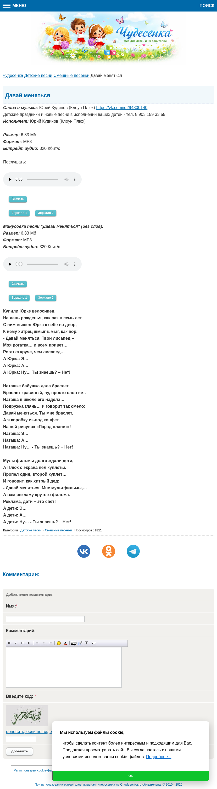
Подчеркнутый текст (22, 643)
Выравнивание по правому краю (50, 643)
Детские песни (30, 530)
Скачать (18, 199)
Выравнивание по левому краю (37, 643)
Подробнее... (158, 756)
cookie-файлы (47, 770)
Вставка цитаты (80, 643)
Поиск (206, 5)
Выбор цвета (65, 643)
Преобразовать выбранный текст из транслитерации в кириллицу (87, 643)
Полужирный (9, 643)
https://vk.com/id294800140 (122, 107)
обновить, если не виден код (34, 731)
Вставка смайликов (59, 643)
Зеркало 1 (19, 213)
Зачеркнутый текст (29, 643)
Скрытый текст (74, 643)
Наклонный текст (16, 643)
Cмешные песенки (58, 530)
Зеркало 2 (45, 213)
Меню (14, 5)
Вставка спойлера (93, 643)
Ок (131, 776)
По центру (44, 643)
